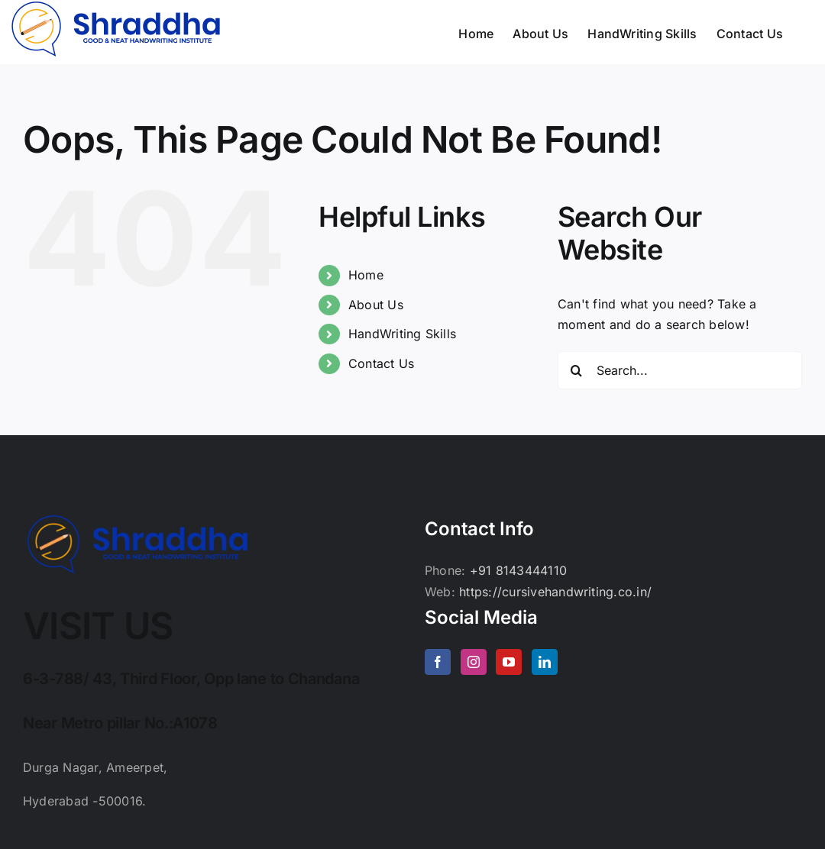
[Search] (577, 370)
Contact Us (381, 363)
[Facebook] (438, 662)
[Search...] (680, 370)
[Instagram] (474, 662)
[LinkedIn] (545, 662)
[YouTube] (509, 662)
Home (365, 274)
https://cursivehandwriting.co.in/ (555, 591)
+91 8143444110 (518, 570)
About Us (375, 304)
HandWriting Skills (402, 333)
